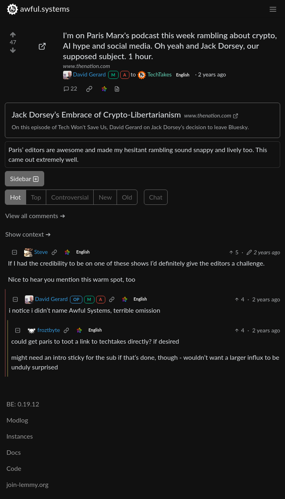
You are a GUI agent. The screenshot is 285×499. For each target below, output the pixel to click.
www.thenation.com (86, 65)
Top (36, 197)
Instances (19, 436)
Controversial (69, 197)
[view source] (117, 88)
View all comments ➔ (35, 215)
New (105, 197)
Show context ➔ (28, 234)
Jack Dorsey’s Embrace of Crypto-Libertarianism (96, 114)
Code (13, 468)
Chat (155, 197)
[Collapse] (14, 252)
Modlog (17, 420)
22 (70, 88)
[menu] (273, 8)
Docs (13, 452)
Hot (15, 197)
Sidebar (24, 178)
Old (127, 197)
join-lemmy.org (27, 484)
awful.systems (38, 8)
